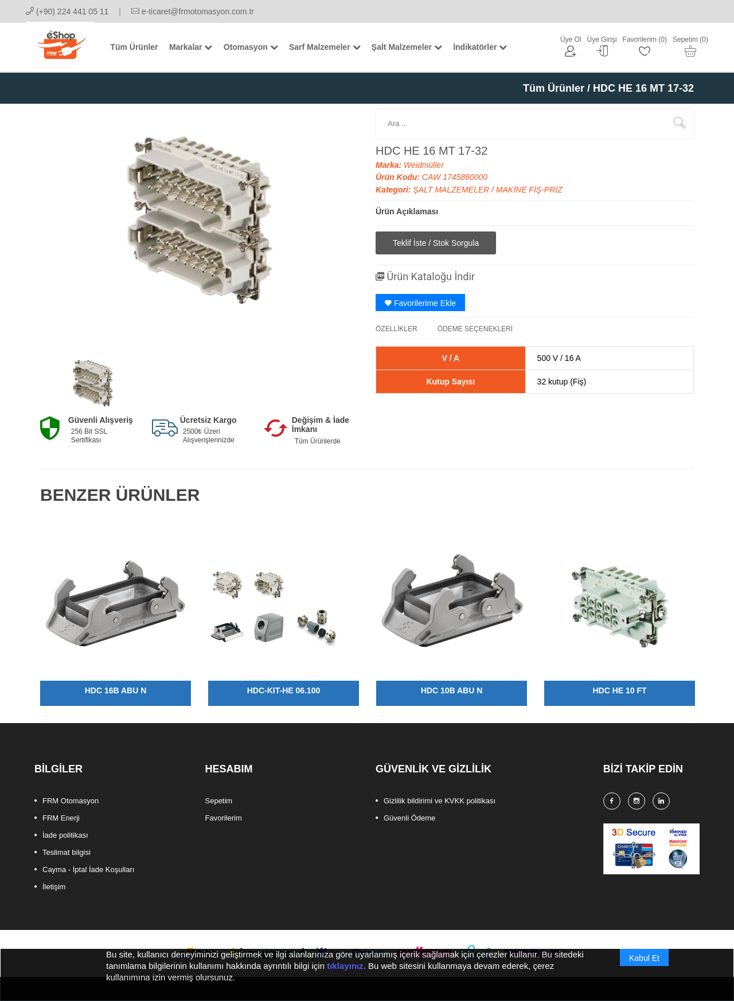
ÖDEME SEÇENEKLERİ (475, 329)
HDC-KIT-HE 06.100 (284, 690)
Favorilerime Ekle (420, 303)
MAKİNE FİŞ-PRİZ (529, 189)
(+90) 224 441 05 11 (67, 11)
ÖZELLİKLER (396, 329)
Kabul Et (644, 969)
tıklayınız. (346, 977)
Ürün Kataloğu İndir (425, 276)
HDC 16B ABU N (116, 690)
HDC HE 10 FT (619, 690)
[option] (92, 382)
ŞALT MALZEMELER (452, 189)
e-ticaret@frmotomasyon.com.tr (192, 11)
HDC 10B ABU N (452, 690)
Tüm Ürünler (553, 88)
